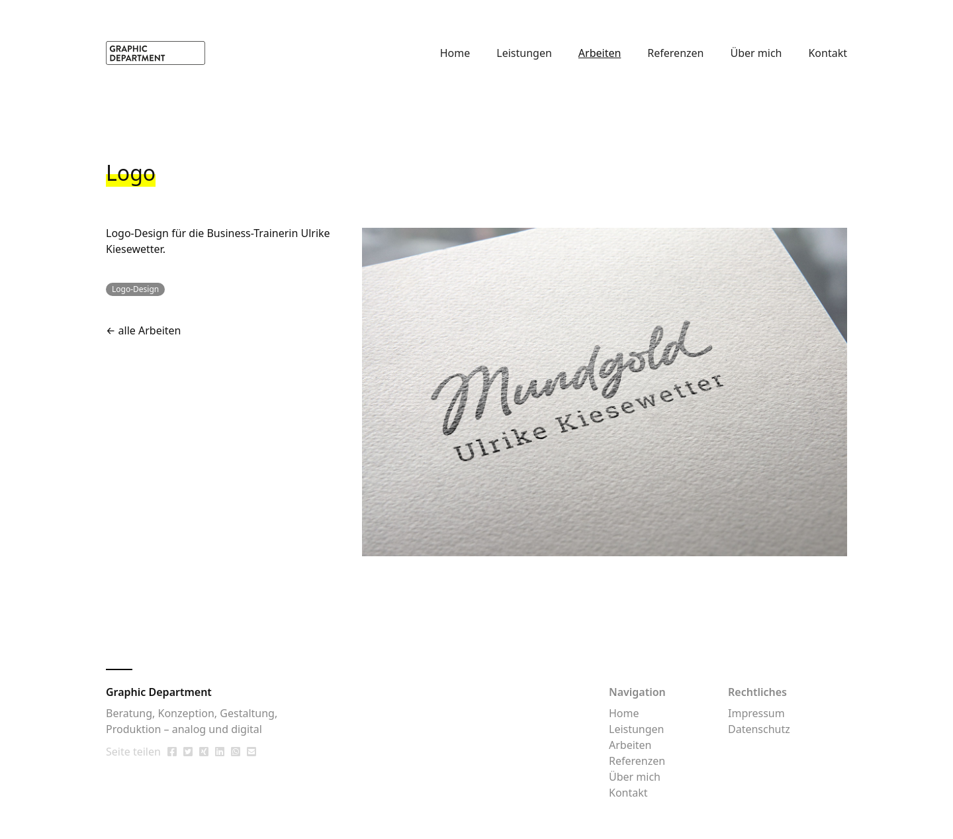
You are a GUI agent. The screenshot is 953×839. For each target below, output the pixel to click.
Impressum (756, 713)
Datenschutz (759, 729)
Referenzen (675, 53)
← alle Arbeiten (143, 330)
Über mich (756, 53)
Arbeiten (599, 53)
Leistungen (524, 53)
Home (455, 53)
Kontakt (827, 53)
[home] (155, 52)
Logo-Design (137, 233)
